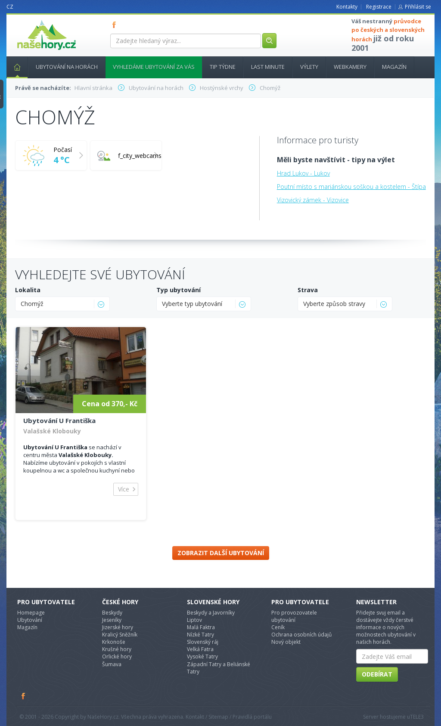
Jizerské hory (117, 627)
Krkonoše (113, 642)
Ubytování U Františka (59, 420)
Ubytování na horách (67, 67)
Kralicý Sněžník (119, 634)
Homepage (31, 612)
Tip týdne (223, 67)
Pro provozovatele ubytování (294, 616)
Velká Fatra (200, 649)
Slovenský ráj (202, 642)
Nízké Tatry (200, 634)
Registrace (378, 6)
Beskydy (112, 612)
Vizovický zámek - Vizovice (313, 200)
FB (115, 24)
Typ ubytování (178, 290)
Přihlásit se (418, 6)
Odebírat (377, 674)
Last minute (268, 67)
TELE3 (417, 716)
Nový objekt (286, 642)
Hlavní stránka (14, 67)
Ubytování (29, 620)
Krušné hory (116, 649)
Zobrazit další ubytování (220, 553)
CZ (9, 6)
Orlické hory (117, 656)
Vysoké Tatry (202, 656)
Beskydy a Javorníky (211, 612)
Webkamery (350, 67)
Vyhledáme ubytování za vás (154, 67)
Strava (308, 290)
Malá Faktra (201, 627)
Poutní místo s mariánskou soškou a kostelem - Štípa (351, 186)
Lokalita (27, 290)
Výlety (309, 67)
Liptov (194, 620)
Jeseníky (111, 620)
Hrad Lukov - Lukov (303, 173)
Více (123, 489)
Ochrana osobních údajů (301, 634)
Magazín (394, 67)
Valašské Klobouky (52, 431)
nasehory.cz (31, 20)
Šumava (111, 664)
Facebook (24, 695)
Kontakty (346, 6)
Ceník (278, 627)
